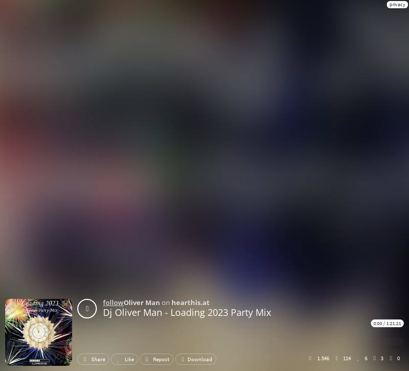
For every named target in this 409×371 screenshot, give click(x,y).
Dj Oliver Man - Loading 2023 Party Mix (187, 312)
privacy (397, 4)
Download (195, 359)
